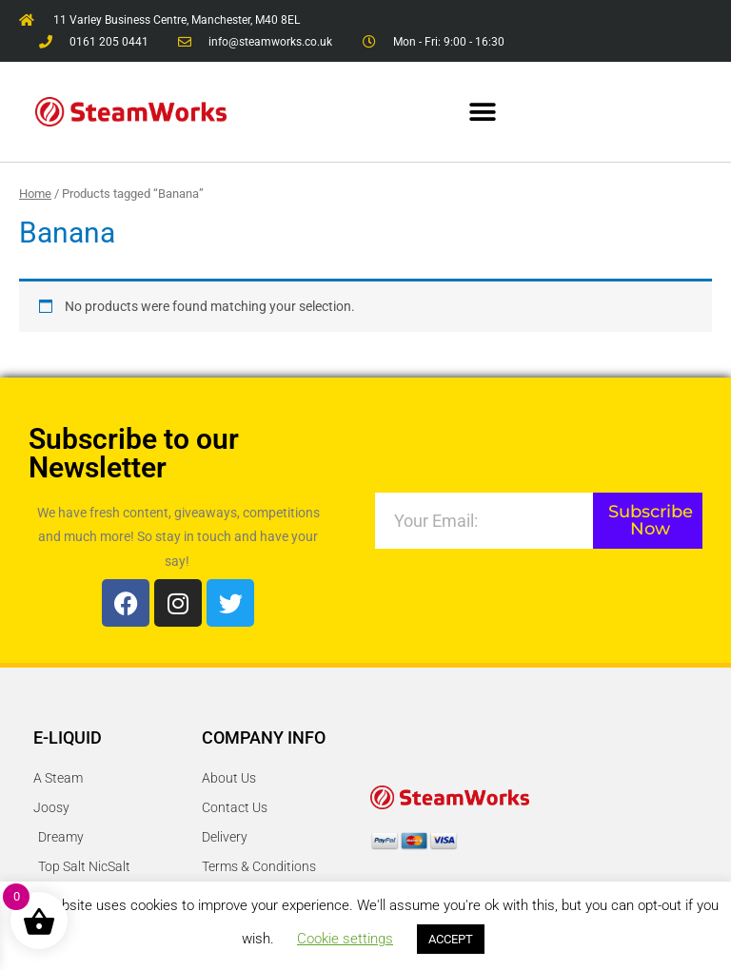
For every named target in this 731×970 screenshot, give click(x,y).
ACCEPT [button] (450, 939)
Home (35, 193)
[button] (483, 111)
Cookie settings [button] (345, 938)
